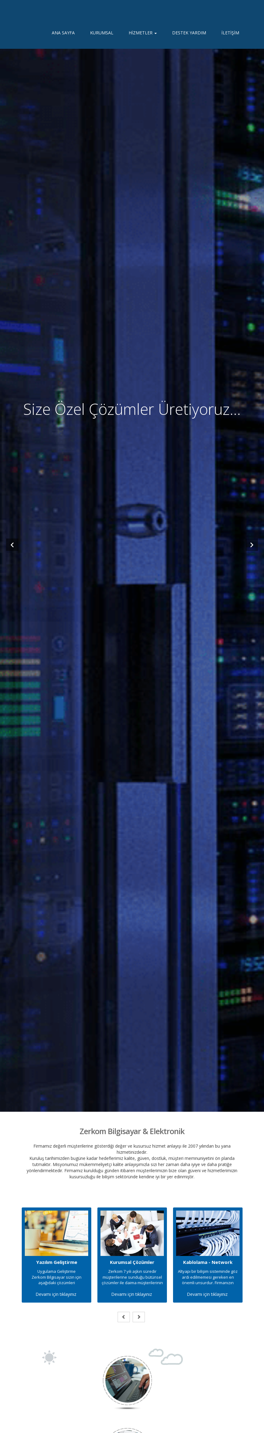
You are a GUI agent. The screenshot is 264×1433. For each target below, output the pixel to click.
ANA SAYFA (63, 37)
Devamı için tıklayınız (56, 1294)
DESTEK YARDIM (189, 37)
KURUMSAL (101, 37)
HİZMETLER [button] (143, 37)
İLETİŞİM (230, 37)
